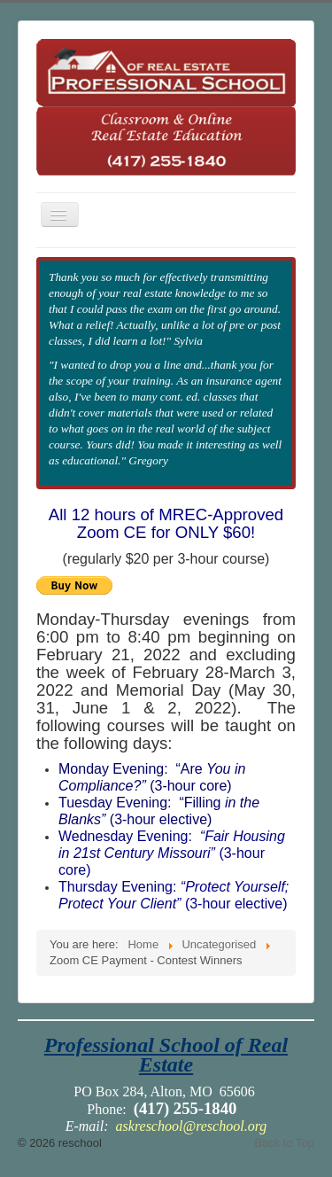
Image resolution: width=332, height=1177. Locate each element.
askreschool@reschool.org (191, 1126)
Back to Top (284, 1143)
